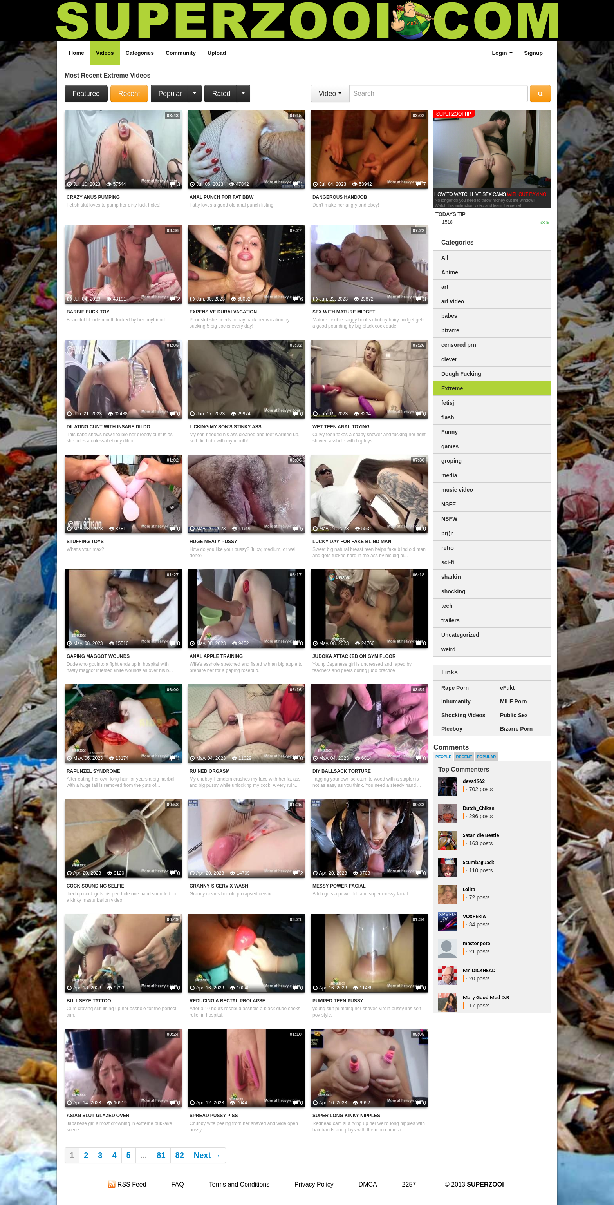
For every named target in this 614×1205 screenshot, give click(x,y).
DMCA (368, 1184)
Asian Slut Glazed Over (98, 1115)
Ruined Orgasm (209, 771)
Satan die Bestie (481, 835)
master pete (476, 943)
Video (330, 94)
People (443, 757)
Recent (129, 94)
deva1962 (474, 781)
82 (179, 1155)
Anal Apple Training (216, 656)
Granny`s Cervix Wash (219, 886)
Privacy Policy (314, 1184)
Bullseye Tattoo (89, 1001)
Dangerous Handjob (339, 197)
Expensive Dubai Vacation (223, 312)
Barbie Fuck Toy (88, 312)
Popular (170, 94)
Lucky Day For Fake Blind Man (351, 541)
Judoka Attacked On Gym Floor (354, 656)
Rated (221, 94)
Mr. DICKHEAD (479, 970)
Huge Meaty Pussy (213, 541)
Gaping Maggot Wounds (98, 656)
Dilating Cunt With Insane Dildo (108, 426)
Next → (207, 1155)
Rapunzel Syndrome (93, 771)
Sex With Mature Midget (343, 312)
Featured (86, 94)
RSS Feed (127, 1184)
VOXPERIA (474, 916)
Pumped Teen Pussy (337, 1001)
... (144, 1155)
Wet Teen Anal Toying (341, 426)
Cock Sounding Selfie (95, 886)
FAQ (178, 1184)
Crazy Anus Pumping (93, 197)
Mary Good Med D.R (486, 997)
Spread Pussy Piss (214, 1115)
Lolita (469, 889)
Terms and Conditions (239, 1184)
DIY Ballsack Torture (341, 771)
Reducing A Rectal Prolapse (227, 1001)
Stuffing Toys (85, 541)
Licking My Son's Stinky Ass (226, 426)
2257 (409, 1184)
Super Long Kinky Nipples (346, 1115)
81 (161, 1155)
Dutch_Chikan (479, 808)
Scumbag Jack (478, 862)
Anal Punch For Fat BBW (221, 197)
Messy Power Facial (339, 886)
